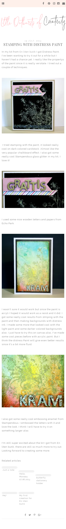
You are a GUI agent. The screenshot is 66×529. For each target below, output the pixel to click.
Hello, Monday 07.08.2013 (24, 477)
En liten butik (28, 51)
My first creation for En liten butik (25, 499)
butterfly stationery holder (41, 481)
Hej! (4, 495)
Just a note (8, 470)
